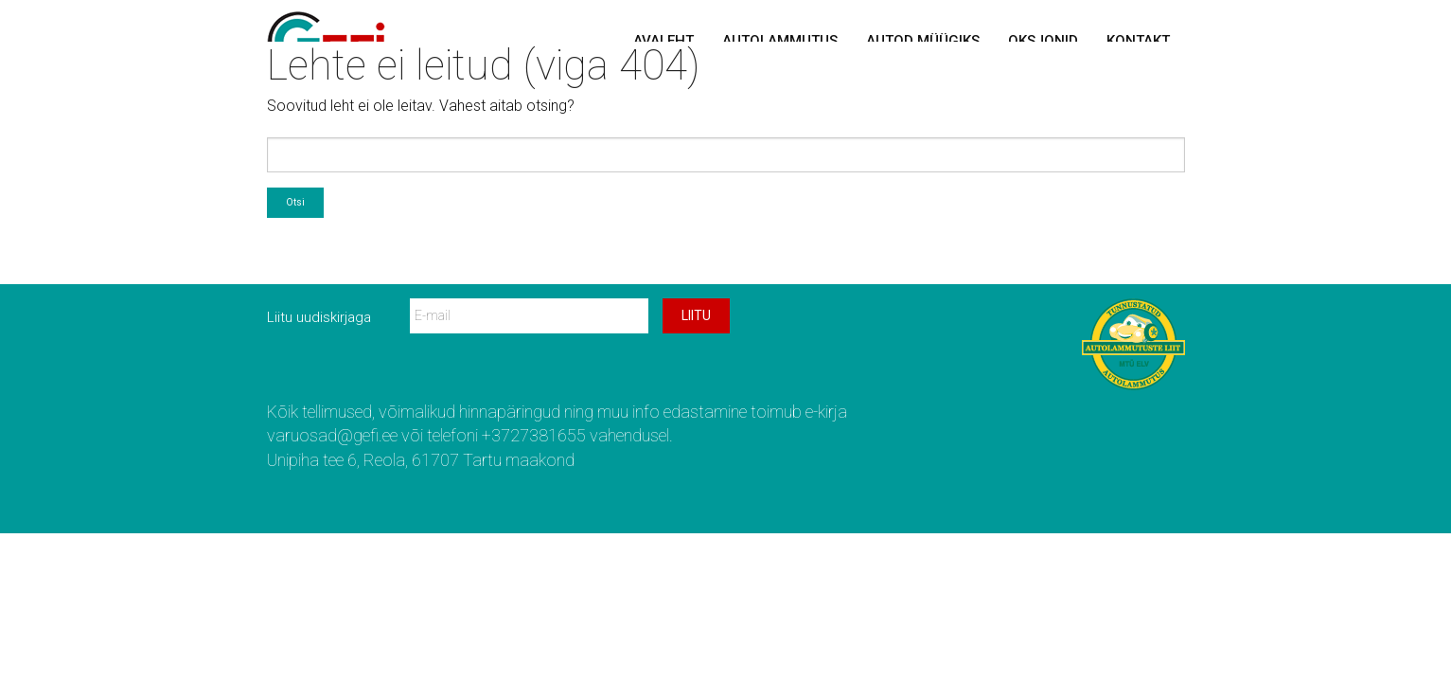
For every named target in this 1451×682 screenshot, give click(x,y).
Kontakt (1138, 40)
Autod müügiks (923, 40)
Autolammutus (780, 40)
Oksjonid (1043, 40)
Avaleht (663, 40)
